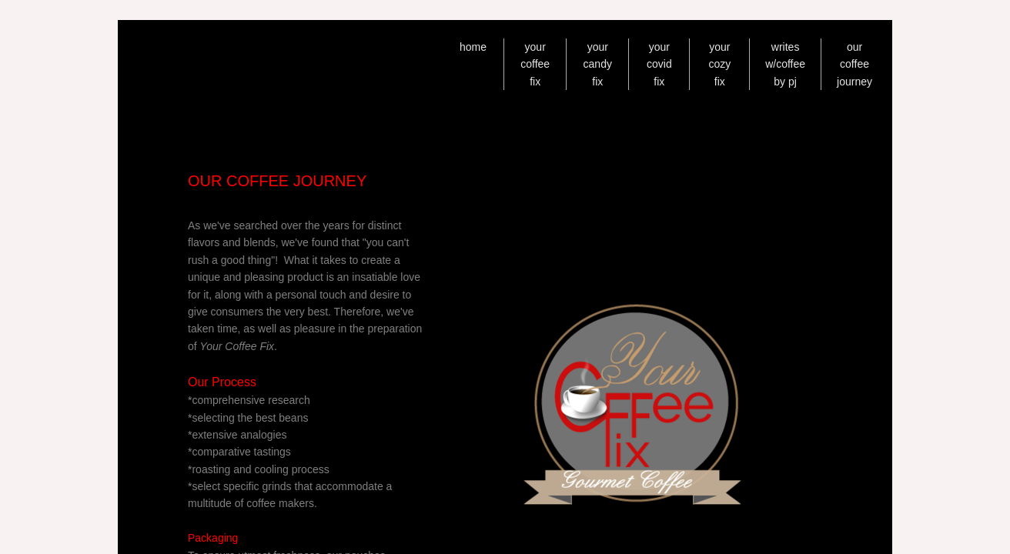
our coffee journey (854, 64)
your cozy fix (719, 64)
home (473, 47)
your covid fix (659, 64)
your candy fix (598, 64)
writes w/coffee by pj (785, 64)
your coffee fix (535, 64)
